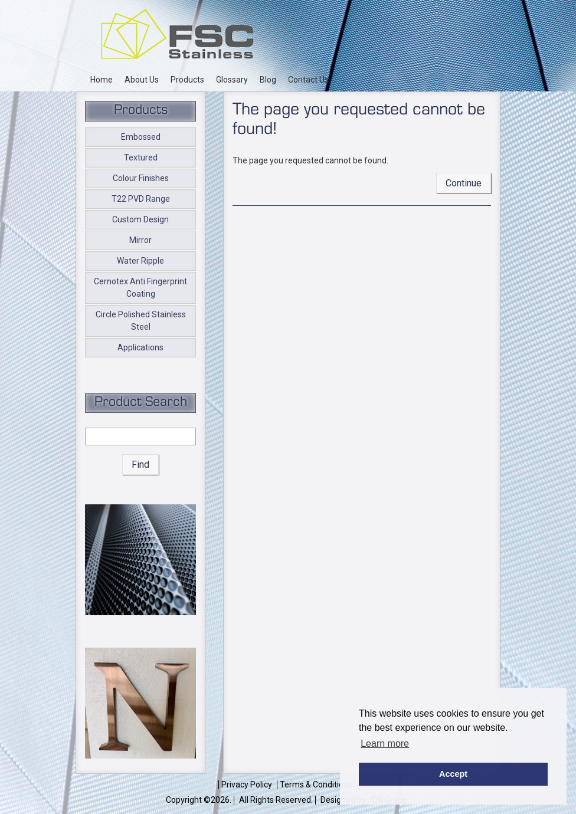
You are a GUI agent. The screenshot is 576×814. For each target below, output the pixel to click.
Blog (268, 79)
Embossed (141, 137)
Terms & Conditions (316, 784)
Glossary (232, 79)
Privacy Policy (246, 784)
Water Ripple (140, 260)
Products (187, 79)
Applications (140, 347)
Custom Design (140, 219)
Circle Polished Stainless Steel (141, 320)
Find (140, 464)
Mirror (140, 240)
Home (101, 79)
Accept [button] (453, 774)
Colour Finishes (141, 178)
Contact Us (308, 79)
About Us (142, 79)
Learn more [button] (385, 743)
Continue (464, 183)
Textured (141, 157)
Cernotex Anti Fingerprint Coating (140, 287)
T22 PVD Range (141, 199)
